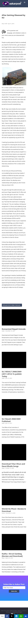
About (19, 610)
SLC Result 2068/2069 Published (11, 420)
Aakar (15, 610)
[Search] (21, 2)
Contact (24, 610)
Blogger (20, 612)
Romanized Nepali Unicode (14, 329)
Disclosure (8, 612)
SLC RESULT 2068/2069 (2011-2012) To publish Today (12, 374)
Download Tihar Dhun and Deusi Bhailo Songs (13, 465)
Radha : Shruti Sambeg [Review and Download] (12, 554)
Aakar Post (3, 610)
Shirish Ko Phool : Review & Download (14, 510)
